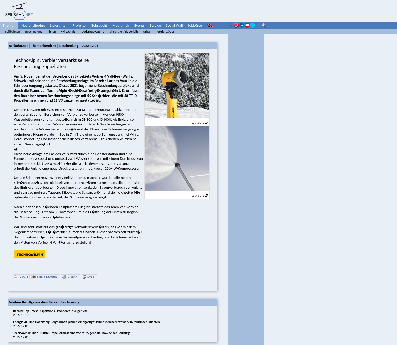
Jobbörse (195, 25)
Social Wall (174, 25)
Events (139, 25)
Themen (9, 25)
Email (88, 277)
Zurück (21, 277)
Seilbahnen (12, 31)
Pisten (51, 31)
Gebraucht (99, 25)
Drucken (69, 277)
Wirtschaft (68, 31)
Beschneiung (33, 31)
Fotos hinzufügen (44, 277)
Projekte (79, 25)
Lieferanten (58, 25)
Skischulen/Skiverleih (123, 31)
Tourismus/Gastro (92, 31)
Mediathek (120, 25)
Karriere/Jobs (165, 31)
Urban (147, 31)
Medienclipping (33, 25)
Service (155, 25)
